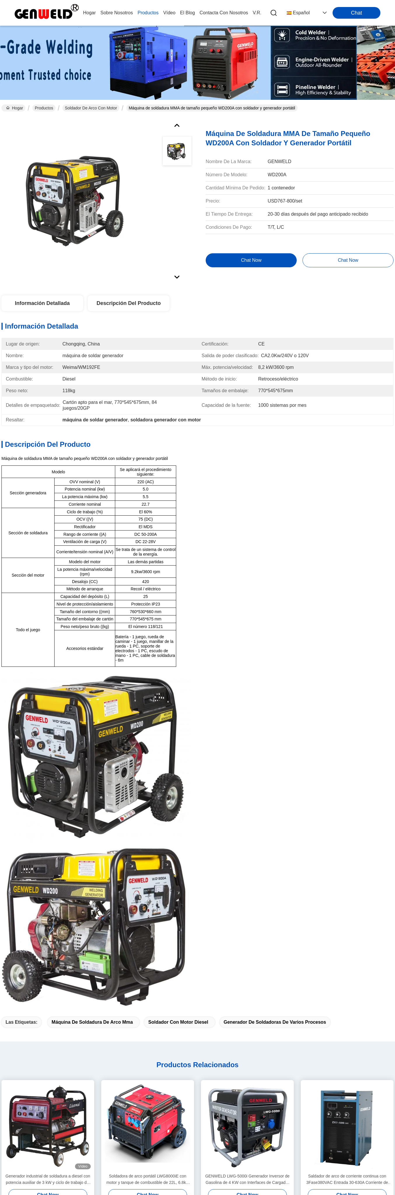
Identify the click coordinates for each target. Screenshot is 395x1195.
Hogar (89, 12)
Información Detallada (42, 303)
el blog (187, 12)
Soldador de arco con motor (91, 108)
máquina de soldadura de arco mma (92, 1022)
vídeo (169, 12)
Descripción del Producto (129, 303)
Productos (44, 108)
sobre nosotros (116, 12)
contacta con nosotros (224, 12)
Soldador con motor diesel (178, 1022)
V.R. (257, 12)
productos (147, 12)
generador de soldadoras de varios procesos (275, 1022)
